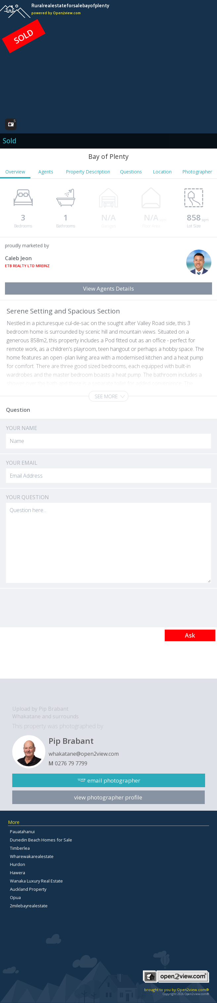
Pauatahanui (22, 832)
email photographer (113, 780)
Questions (131, 171)
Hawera (17, 873)
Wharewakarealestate (32, 856)
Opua (15, 897)
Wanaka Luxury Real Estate (36, 881)
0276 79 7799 (71, 763)
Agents (45, 171)
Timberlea (20, 848)
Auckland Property (28, 889)
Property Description (88, 171)
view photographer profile (108, 797)
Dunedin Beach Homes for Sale (41, 840)
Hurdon (17, 864)
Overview (15, 171)
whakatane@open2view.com (84, 753)
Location (162, 171)
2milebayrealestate (29, 906)
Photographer (197, 171)
